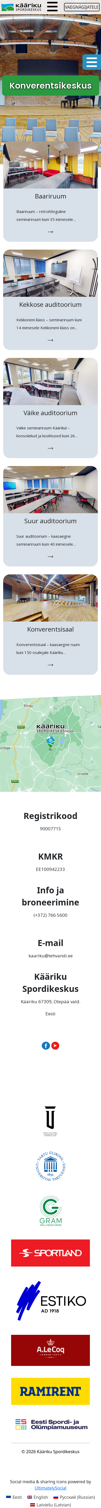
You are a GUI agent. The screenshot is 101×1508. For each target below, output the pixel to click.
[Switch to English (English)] (38, 1497)
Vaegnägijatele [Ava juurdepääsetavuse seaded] (82, 7)
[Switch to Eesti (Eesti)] (14, 1497)
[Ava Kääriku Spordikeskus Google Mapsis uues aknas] (50, 742)
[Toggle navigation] (52, 7)
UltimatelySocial (50, 1488)
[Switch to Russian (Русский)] (74, 1497)
